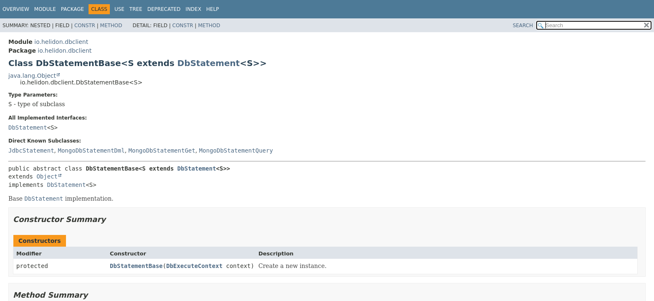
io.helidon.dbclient (61, 41)
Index (193, 9)
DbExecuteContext (194, 266)
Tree (135, 9)
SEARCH (523, 25)
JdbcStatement (31, 150)
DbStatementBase (136, 266)
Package (72, 9)
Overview (16, 9)
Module (45, 9)
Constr (84, 25)
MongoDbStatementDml (91, 150)
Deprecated (164, 9)
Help (212, 9)
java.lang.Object (32, 75)
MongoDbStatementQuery (236, 150)
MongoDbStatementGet (162, 150)
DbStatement (208, 63)
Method (111, 25)
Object (47, 176)
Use (119, 9)
